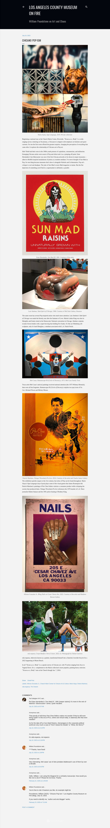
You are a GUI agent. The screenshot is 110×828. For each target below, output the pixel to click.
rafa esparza (26, 687)
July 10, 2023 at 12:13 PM (37, 728)
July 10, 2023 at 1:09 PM (36, 752)
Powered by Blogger (55, 821)
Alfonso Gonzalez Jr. (33, 684)
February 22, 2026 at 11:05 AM (38, 781)
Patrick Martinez (82, 684)
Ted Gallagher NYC (35, 698)
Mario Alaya (73, 684)
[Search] (86, 6)
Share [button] (24, 680)
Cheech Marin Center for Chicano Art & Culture (54, 684)
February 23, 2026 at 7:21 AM (38, 802)
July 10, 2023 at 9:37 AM (36, 706)
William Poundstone (35, 746)
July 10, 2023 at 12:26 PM (37, 740)
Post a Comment (28, 807)
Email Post (31, 680)
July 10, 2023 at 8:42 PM (36, 767)
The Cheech (34, 687)
